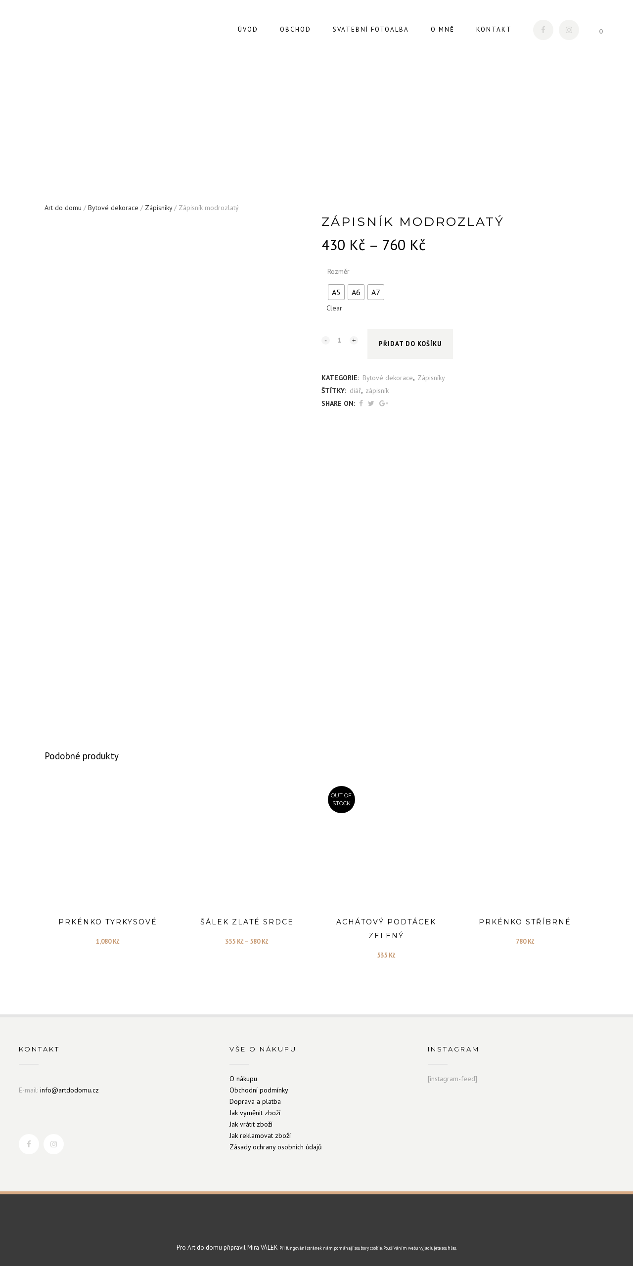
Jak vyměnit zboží (254, 1109)
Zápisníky (158, 204)
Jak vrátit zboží (250, 1120)
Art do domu (63, 204)
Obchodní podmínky (258, 1086)
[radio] (336, 288)
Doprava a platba (255, 1097)
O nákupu (243, 1075)
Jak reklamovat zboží (260, 1132)
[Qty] (340, 336)
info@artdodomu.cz (69, 1086)
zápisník (377, 387)
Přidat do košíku (410, 341)
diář (355, 387)
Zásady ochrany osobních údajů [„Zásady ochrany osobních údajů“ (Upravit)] (275, 1143)
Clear (334, 304)
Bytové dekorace (113, 204)
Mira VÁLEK (262, 1244)
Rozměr (338, 267)
